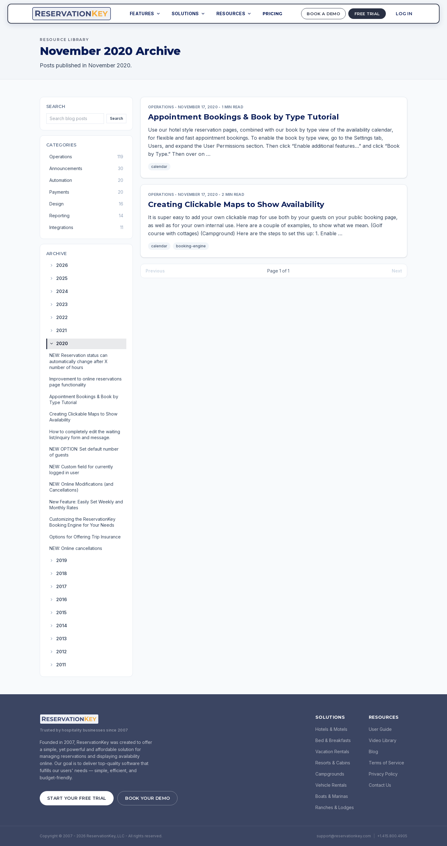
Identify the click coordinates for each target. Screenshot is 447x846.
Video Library (382, 740)
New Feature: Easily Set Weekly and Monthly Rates (86, 504)
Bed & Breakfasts (333, 740)
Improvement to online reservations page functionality (85, 381)
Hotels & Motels (331, 729)
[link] (273, 137)
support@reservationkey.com (344, 836)
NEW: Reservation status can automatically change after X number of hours (78, 361)
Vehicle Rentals (331, 785)
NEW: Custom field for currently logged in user (81, 469)
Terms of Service (386, 762)
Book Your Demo (147, 798)
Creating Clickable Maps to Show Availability (83, 416)
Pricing (268, 13)
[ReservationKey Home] (71, 13)
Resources (230, 13)
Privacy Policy (383, 773)
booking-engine (191, 246)
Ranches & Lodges (334, 807)
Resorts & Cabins (332, 762)
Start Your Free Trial (76, 798)
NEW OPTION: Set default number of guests (84, 451)
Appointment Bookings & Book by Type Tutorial (83, 399)
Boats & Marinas (331, 796)
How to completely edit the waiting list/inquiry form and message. (84, 434)
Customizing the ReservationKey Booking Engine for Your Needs (82, 522)
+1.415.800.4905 (392, 836)
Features (141, 13)
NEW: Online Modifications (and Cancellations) (81, 487)
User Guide (380, 729)
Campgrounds (329, 773)
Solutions (184, 13)
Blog (373, 751)
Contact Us (380, 785)
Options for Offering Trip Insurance (85, 536)
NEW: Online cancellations (75, 548)
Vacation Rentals (332, 751)
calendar (159, 166)
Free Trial (364, 13)
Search (116, 118)
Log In (404, 13)
